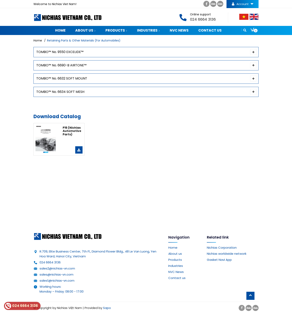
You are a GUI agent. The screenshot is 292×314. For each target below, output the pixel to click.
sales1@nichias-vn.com (57, 280)
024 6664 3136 (50, 262)
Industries (148, 30)
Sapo (107, 308)
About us (85, 30)
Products (116, 30)
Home (60, 30)
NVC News (179, 30)
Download (79, 150)
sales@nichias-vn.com (56, 274)
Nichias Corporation (222, 247)
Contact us (210, 30)
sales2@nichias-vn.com (57, 268)
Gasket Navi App (219, 260)
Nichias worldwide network (226, 253)
